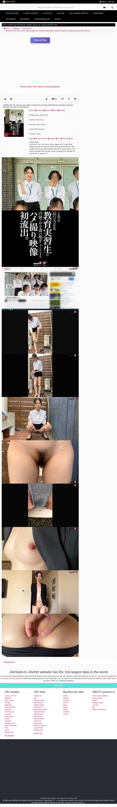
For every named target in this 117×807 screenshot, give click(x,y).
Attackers (8, 709)
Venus (7, 730)
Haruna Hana (38, 714)
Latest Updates (30, 13)
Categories (98, 13)
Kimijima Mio (38, 730)
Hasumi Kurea (39, 700)
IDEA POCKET (10, 707)
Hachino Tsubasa (40, 725)
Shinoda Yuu (38, 707)
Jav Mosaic (25, 19)
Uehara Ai (37, 721)
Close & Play (40, 40)
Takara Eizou (9, 732)
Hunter (7, 719)
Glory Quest (9, 716)
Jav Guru (66, 700)
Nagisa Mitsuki (39, 705)
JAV (93, 707)
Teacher (47, 110)
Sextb (65, 696)
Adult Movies (27, 28)
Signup (103, 2)
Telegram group (97, 703)
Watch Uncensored (99, 709)
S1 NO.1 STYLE (10, 696)
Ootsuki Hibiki (39, 719)
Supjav (65, 707)
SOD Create (39, 120)
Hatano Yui (38, 696)
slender (64, 138)
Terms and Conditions (100, 696)
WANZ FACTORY (11, 725)
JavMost (66, 698)
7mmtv (65, 714)
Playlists (47, 13)
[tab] (9, 662)
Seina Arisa (38, 723)
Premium (8, 714)
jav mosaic (16, 678)
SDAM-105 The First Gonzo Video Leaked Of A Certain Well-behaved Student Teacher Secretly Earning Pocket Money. (47, 31)
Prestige (8, 703)
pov (58, 138)
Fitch (6, 728)
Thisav (65, 709)
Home (6, 28)
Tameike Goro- (10, 723)
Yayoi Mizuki (38, 728)
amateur (52, 138)
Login (111, 2)
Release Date (12, 13)
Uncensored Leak (42, 19)
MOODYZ (8, 698)
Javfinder (66, 712)
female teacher (40, 138)
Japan (38, 134)
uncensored (100, 676)
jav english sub (111, 676)
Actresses (11, 19)
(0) (54, 99)
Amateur (39, 110)
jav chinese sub (6, 678)
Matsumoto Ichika (40, 709)
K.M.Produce (9, 712)
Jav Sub (60, 13)
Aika (35, 698)
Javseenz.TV (63, 25)
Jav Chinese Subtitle (78, 13)
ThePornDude (9, 1)
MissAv (58, 19)
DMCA (94, 700)
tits (71, 138)
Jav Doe (95, 705)
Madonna (8, 705)
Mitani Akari (38, 716)
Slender (61, 110)
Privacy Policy (97, 698)
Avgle (65, 705)
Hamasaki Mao (39, 712)
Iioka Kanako (38, 703)
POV (54, 110)
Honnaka (8, 721)
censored (92, 676)
